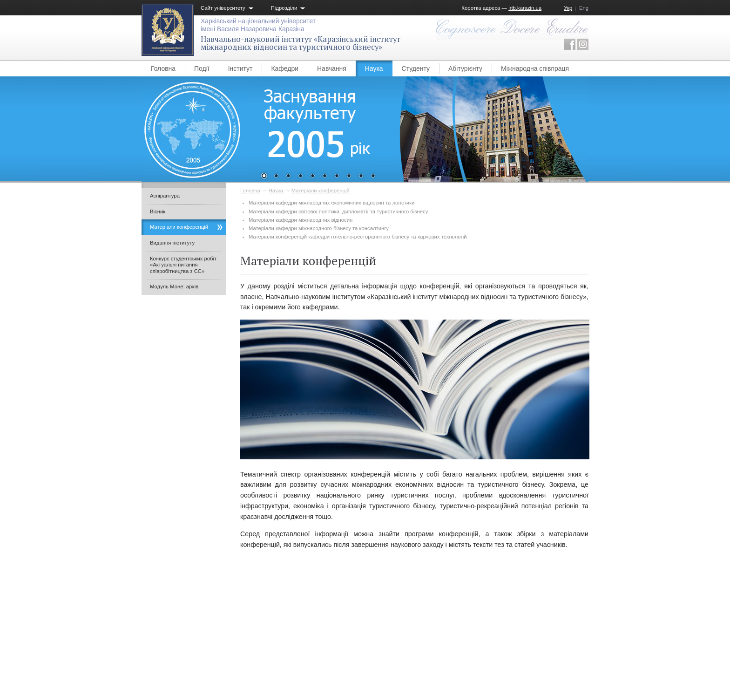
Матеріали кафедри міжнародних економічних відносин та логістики (331, 202)
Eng (583, 8)
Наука (374, 68)
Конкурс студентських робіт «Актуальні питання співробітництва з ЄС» (183, 265)
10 (373, 176)
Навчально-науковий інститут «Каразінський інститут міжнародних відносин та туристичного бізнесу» (300, 43)
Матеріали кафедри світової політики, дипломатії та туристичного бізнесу (338, 211)
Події (202, 68)
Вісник (157, 211)
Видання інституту (172, 243)
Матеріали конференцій (320, 190)
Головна (163, 68)
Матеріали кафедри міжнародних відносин (300, 220)
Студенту (416, 68)
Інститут (240, 68)
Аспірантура (165, 195)
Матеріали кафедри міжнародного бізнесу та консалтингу (319, 228)
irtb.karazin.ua (524, 8)
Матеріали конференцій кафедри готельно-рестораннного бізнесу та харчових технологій (358, 236)
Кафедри (284, 68)
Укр (568, 8)
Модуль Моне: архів (174, 286)
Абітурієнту (465, 68)
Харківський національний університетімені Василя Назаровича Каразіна (258, 25)
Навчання (331, 68)
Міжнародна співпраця (535, 68)
